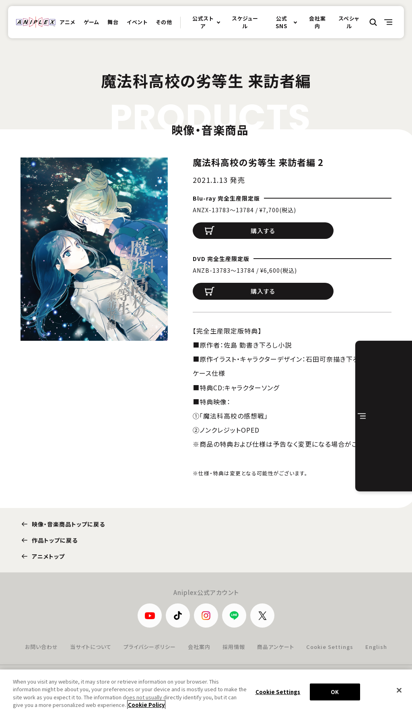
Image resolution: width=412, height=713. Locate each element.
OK (335, 692)
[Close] (399, 691)
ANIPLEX (36, 22)
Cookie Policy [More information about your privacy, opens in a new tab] (146, 705)
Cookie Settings (329, 647)
